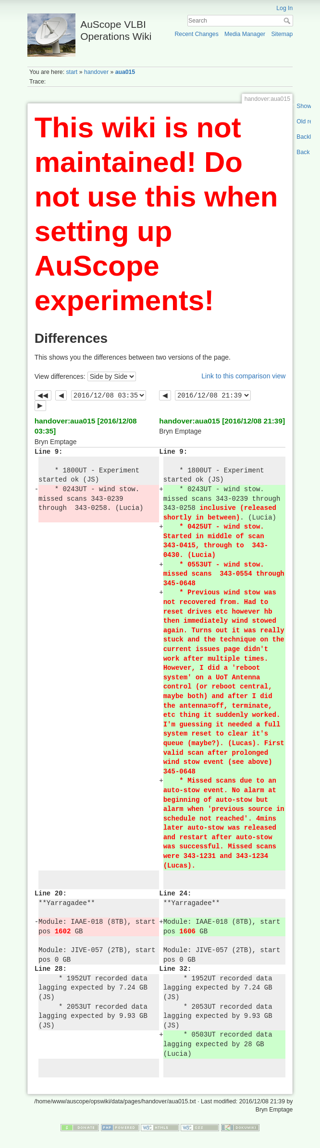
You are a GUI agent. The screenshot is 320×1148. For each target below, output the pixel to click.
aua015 (125, 72)
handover (96, 72)
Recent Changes (197, 34)
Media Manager (244, 34)
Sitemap (282, 34)
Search (288, 20)
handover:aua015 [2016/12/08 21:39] (222, 421)
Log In (284, 8)
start (71, 72)
